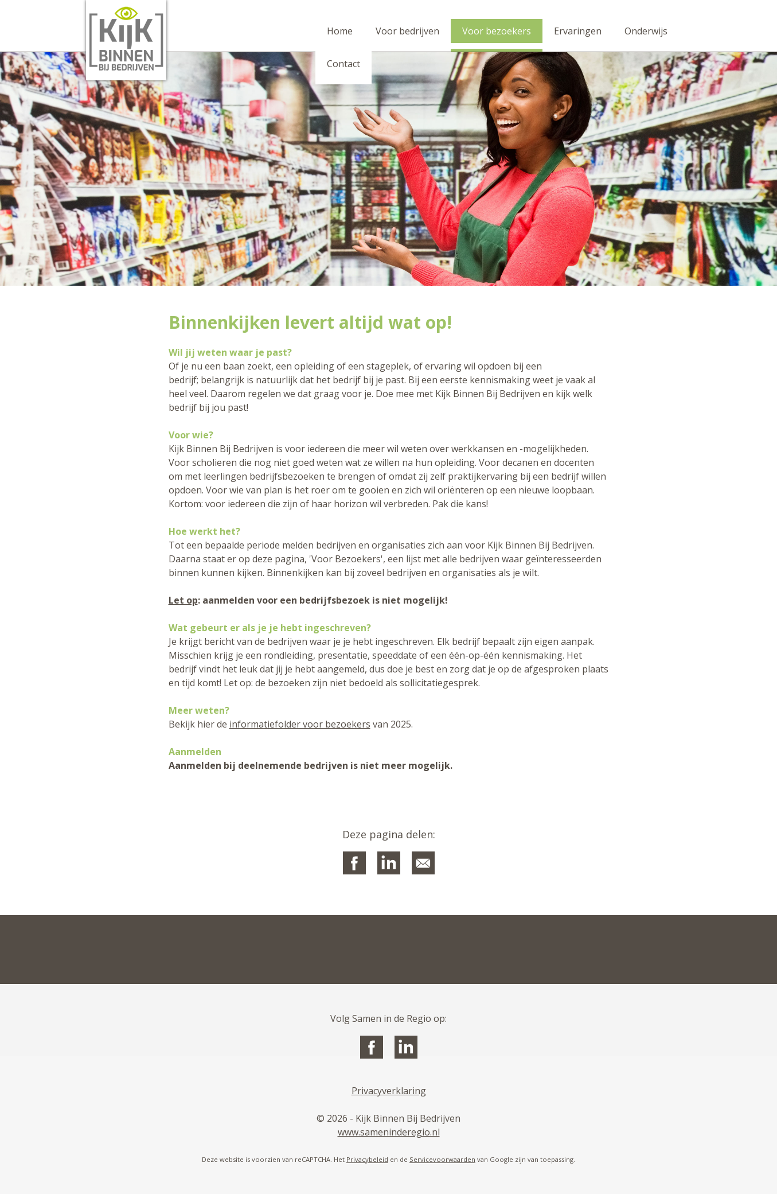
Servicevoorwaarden (442, 1159)
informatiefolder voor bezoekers (299, 724)
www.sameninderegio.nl (389, 1132)
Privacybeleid (367, 1159)
